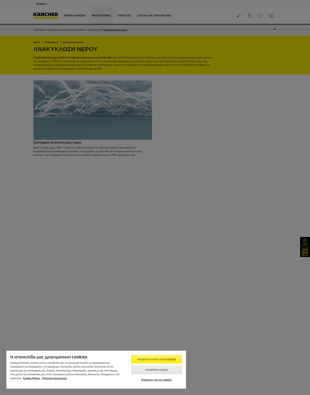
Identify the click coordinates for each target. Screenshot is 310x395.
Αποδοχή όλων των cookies (156, 359)
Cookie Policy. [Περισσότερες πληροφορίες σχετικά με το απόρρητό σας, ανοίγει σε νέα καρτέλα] (32, 378)
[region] (96, 370)
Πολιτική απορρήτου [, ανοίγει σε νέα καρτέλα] (54, 378)
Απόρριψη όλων (157, 370)
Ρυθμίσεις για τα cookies (156, 380)
